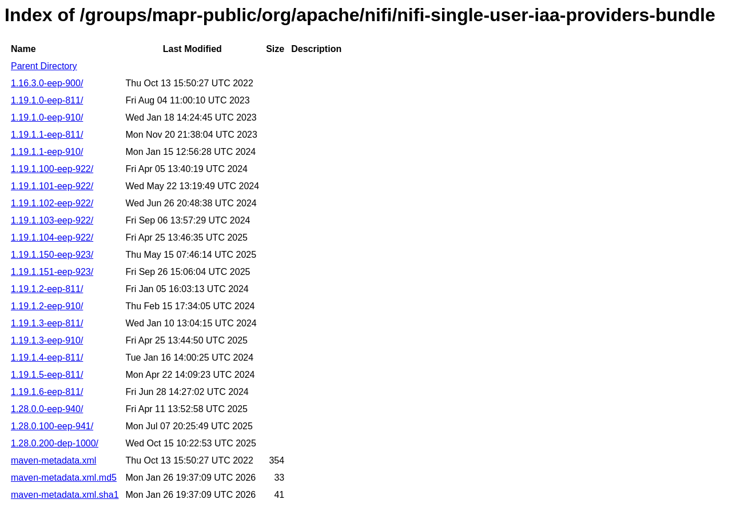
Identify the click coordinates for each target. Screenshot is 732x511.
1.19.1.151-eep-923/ (52, 272)
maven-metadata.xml (53, 460)
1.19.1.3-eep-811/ (47, 323)
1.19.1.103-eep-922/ (52, 220)
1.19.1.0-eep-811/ (47, 100)
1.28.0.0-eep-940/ (47, 409)
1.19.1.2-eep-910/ (47, 306)
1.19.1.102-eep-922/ (52, 203)
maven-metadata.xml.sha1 (65, 495)
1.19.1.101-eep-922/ (52, 186)
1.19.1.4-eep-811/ (47, 357)
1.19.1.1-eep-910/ (47, 152)
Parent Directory (44, 66)
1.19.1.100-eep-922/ (52, 169)
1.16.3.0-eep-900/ (47, 83)
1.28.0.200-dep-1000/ (54, 443)
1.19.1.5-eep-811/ (47, 375)
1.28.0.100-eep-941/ (52, 426)
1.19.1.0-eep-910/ (47, 117)
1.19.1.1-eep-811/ (47, 134)
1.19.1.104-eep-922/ (52, 237)
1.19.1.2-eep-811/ (47, 289)
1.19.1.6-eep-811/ (47, 392)
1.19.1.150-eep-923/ (52, 255)
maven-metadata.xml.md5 (64, 477)
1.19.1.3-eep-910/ (47, 340)
